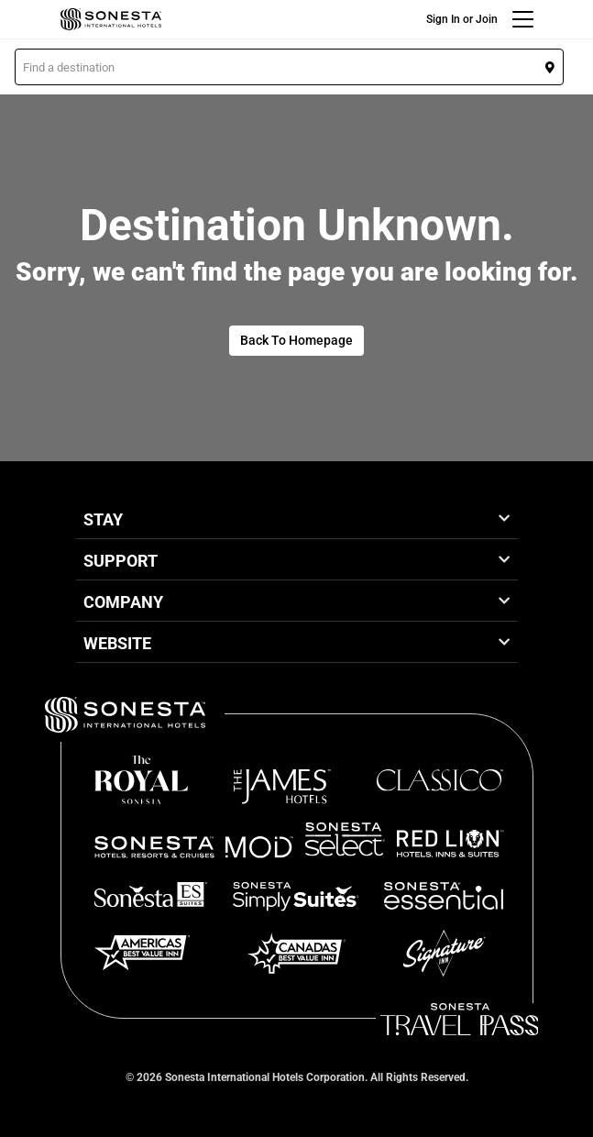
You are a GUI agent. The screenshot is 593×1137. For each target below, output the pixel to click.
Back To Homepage (296, 340)
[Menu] (522, 19)
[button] (289, 67)
